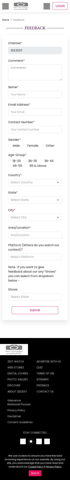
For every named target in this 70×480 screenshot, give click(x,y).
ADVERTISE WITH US (49, 361)
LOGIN (60, 6)
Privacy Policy (53, 466)
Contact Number (21, 122)
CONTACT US (45, 391)
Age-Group (17, 155)
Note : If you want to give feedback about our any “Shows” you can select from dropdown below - (32, 274)
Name (13, 87)
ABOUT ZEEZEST (17, 391)
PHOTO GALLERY (17, 379)
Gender (14, 140)
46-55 (17, 166)
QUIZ (40, 367)
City (11, 210)
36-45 (49, 161)
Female (32, 145)
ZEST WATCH (15, 361)
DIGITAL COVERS (17, 373)
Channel (15, 43)
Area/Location (19, 227)
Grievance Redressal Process (19, 402)
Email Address (19, 104)
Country (15, 175)
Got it (35, 473)
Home (5, 19)
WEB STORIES (15, 367)
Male (16, 145)
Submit (35, 310)
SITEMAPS (43, 379)
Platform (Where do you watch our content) (33, 247)
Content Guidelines (20, 422)
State (13, 192)
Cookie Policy (36, 466)
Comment (16, 61)
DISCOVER (13, 385)
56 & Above (37, 166)
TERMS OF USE (45, 373)
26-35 (32, 161)
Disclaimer (14, 416)
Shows (13, 289)
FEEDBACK (43, 385)
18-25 (17, 161)
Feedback (18, 19)
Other (50, 145)
